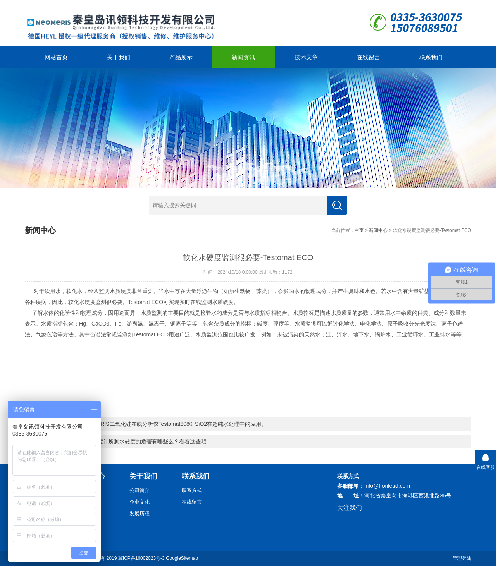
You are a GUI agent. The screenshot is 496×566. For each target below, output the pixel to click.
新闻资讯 (243, 57)
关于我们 (118, 57)
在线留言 (368, 57)
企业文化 (139, 502)
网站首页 (56, 57)
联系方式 (192, 490)
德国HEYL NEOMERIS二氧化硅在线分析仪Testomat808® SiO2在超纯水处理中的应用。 (160, 424)
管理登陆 (462, 558)
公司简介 (139, 490)
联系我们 (431, 57)
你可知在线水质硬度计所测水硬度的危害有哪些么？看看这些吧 (130, 441)
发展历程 (139, 513)
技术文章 (306, 57)
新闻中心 (378, 230)
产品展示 (181, 57)
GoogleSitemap (182, 558)
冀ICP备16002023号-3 (141, 558)
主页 (359, 230)
